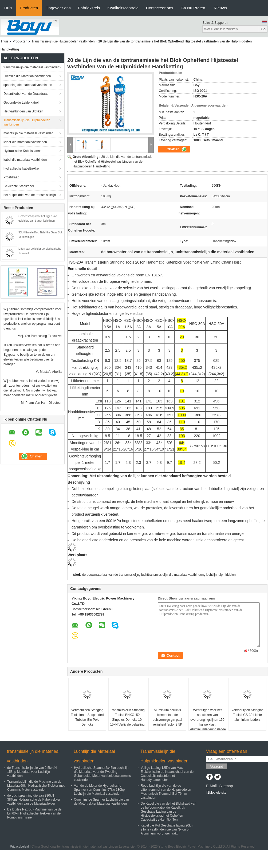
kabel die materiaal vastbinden (25, 160)
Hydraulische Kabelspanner (23, 151)
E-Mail (211, 786)
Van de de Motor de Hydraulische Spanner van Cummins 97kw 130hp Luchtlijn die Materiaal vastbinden (99, 790)
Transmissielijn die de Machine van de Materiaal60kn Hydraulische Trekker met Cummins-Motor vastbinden (36, 786)
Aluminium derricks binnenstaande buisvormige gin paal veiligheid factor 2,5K (167, 717)
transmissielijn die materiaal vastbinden (31, 67)
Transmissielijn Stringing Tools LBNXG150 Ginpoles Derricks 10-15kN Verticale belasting (127, 717)
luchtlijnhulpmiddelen (221, 575)
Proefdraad (11, 177)
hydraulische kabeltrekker (21, 168)
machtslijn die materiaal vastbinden (28, 133)
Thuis (4, 41)
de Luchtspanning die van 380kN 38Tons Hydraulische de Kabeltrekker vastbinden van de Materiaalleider (33, 799)
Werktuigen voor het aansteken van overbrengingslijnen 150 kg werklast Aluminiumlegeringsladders (208, 719)
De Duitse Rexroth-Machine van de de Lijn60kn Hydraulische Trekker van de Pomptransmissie (34, 813)
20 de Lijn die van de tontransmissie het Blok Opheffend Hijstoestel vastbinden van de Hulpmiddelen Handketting (112, 161)
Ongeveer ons (57, 8)
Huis (8, 8)
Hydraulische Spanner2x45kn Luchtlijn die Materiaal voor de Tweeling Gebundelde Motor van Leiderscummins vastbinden (102, 774)
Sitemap (226, 786)
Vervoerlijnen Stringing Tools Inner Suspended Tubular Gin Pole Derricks (87, 717)
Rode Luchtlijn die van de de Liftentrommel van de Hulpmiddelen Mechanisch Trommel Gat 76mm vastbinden (166, 792)
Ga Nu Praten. (193, 8)
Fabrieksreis (89, 8)
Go (263, 29)
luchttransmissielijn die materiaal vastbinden (172, 575)
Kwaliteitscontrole (123, 8)
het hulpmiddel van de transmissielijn (29, 195)
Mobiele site (216, 792)
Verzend (216, 767)
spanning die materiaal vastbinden (27, 85)
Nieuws (220, 8)
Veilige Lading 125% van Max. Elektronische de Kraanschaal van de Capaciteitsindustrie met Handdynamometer (167, 774)
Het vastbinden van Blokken (23, 111)
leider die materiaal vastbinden (25, 142)
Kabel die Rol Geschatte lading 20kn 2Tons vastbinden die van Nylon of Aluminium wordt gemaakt (166, 829)
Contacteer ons (159, 8)
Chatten (177, 149)
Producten (29, 8)
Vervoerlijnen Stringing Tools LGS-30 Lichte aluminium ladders (247, 715)
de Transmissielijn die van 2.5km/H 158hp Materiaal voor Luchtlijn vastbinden (32, 772)
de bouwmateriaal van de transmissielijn (110, 575)
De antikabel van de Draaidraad (26, 94)
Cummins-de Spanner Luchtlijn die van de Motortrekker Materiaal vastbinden (101, 801)
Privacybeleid (19, 846)
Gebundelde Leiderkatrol (20, 102)
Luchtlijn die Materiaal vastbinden (27, 76)
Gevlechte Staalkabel (18, 186)
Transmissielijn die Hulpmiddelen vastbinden (62, 41)
